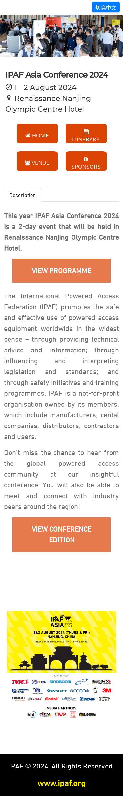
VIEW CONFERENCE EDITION (61, 534)
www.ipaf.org (61, 783)
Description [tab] (23, 195)
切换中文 (105, 7)
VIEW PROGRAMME (61, 271)
